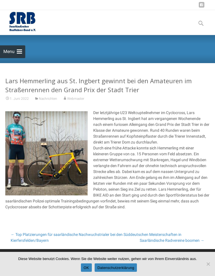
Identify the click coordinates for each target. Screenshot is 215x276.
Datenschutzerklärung (115, 268)
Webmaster (75, 102)
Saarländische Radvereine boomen (172, 240)
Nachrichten (48, 102)
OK (86, 268)
